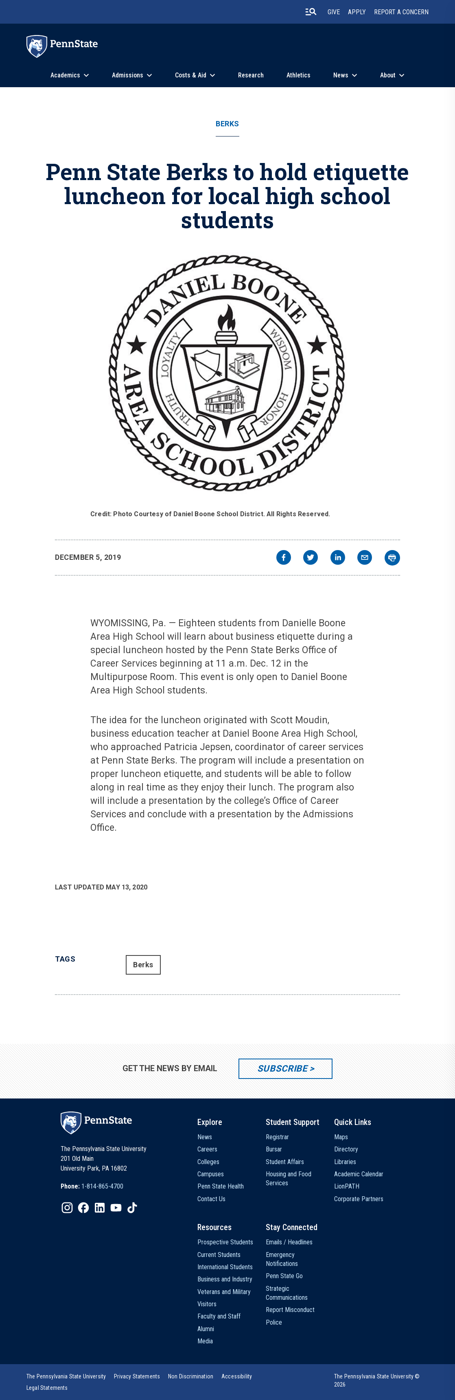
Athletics (299, 75)
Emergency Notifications (282, 1259)
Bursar (274, 1149)
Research (251, 75)
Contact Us (211, 1199)
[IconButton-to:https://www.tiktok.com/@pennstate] (132, 1207)
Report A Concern (401, 12)
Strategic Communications (287, 1293)
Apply (357, 12)
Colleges (208, 1162)
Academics (65, 75)
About (388, 75)
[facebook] (283, 558)
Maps (341, 1137)
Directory (346, 1149)
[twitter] (310, 558)
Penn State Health (220, 1186)
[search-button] (310, 11)
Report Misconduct (290, 1310)
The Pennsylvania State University (66, 1376)
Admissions (127, 75)
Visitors (207, 1304)
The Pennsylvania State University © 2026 (377, 1380)
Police (274, 1322)
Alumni (205, 1329)
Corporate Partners (358, 1199)
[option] (92, 1186)
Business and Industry (224, 1279)
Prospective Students (225, 1242)
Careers (207, 1149)
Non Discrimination (190, 1376)
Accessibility (236, 1376)
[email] (364, 558)
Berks (227, 124)
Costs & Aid (190, 75)
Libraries (345, 1162)
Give (334, 12)
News (340, 75)
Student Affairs (285, 1162)
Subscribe (282, 1068)
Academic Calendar (358, 1174)
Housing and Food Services (288, 1178)
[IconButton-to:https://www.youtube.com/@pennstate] (115, 1207)
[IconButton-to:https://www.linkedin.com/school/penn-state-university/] (99, 1207)
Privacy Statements (137, 1376)
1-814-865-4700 (102, 1186)
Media (205, 1341)
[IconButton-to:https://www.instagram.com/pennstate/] (67, 1207)
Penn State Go (284, 1276)
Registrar (277, 1137)
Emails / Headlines (289, 1242)
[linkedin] (337, 558)
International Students (225, 1267)
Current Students (219, 1255)
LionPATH (346, 1186)
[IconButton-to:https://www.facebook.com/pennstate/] (83, 1207)
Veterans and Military (224, 1292)
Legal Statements (47, 1388)
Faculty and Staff (219, 1316)
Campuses (210, 1174)
